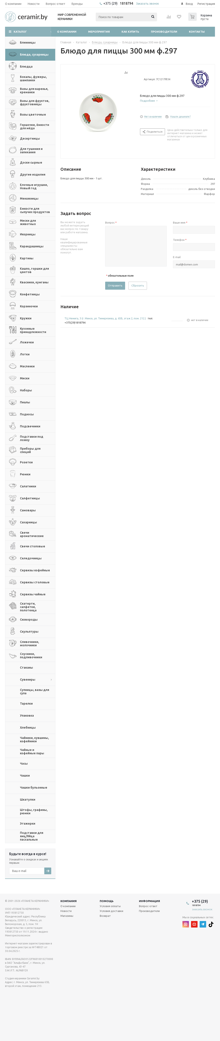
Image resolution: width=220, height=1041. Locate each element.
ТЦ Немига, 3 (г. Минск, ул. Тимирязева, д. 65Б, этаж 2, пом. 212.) (105, 318)
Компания (68, 901)
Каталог (20, 31)
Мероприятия (99, 31)
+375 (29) (110, 3)
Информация (149, 901)
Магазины (66, 915)
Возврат (105, 915)
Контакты (197, 31)
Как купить (130, 31)
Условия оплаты (110, 906)
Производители (164, 31)
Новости (66, 910)
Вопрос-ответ (148, 906)
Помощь (107, 901)
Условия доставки (111, 910)
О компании (66, 31)
